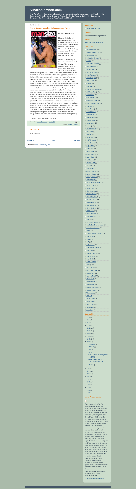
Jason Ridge (90, 157)
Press (88, 230)
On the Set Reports (92, 222)
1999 (88, 385)
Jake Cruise (90, 151)
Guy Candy (90, 146)
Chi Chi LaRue (91, 92)
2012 (88, 325)
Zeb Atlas (89, 310)
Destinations (90, 114)
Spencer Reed (91, 276)
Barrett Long (90, 55)
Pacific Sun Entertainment (94, 225)
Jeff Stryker (90, 160)
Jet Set (88, 165)
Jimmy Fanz (90, 168)
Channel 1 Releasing (93, 89)
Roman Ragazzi (91, 253)
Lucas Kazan (90, 185)
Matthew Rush (91, 194)
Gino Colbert (90, 143)
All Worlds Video (91, 49)
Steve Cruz (90, 279)
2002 (88, 376)
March (91, 365)
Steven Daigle (91, 282)
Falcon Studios (91, 129)
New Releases (91, 216)
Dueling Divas (90, 120)
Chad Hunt (89, 86)
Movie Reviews (73, 124)
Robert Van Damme (92, 247)
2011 (88, 328)
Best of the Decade (92, 64)
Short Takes (90, 267)
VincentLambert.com (46, 10)
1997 (88, 390)
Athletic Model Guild (92, 52)
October (91, 347)
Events (88, 126)
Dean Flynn (90, 109)
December (92, 344)
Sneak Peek (90, 273)
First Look (89, 131)
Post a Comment (34, 133)
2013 (88, 322)
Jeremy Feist (90, 163)
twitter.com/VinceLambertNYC (94, 42)
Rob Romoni (90, 245)
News (88, 219)
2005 (88, 368)
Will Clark (89, 307)
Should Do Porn (91, 270)
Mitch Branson (91, 205)
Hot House (89, 148)
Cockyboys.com (91, 100)
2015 (88, 317)
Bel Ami (88, 61)
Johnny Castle (91, 171)
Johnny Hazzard (91, 177)
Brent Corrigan (91, 78)
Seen (88, 264)
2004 (88, 371)
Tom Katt (89, 296)
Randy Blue (90, 236)
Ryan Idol (89, 259)
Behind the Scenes (92, 58)
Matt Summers (91, 191)
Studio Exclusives (92, 287)
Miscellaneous (91, 202)
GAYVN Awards (91, 140)
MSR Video (90, 211)
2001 (88, 379)
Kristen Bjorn (90, 180)
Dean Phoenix (91, 112)
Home (53, 140)
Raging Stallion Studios (93, 233)
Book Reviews (91, 75)
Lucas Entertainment (93, 182)
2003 (88, 374)
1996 (88, 393)
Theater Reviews (91, 290)
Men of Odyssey (91, 197)
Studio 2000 (90, 284)
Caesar (88, 83)
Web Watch (90, 304)
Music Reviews (91, 213)
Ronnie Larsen (91, 256)
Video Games (90, 299)
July (90, 349)
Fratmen (89, 134)
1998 (88, 387)
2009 (88, 333)
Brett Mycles (90, 80)
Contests (89, 106)
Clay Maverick (91, 97)
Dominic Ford (90, 117)
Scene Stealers (91, 262)
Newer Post (30, 140)
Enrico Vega (90, 123)
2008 (88, 336)
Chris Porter (90, 95)
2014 (88, 320)
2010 (88, 331)
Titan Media (90, 293)
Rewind (88, 239)
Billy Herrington (91, 66)
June (90, 352)
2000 (88, 382)
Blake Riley (90, 69)
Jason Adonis (90, 154)
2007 (88, 339)
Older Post (76, 140)
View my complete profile (95, 478)
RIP (87, 242)
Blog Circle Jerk (91, 72)
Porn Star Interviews (92, 228)
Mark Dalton (90, 188)
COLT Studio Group (92, 103)
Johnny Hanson (91, 174)
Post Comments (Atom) (42, 145)
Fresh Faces (90, 137)
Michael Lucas (91, 199)
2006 (88, 342)
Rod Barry (89, 250)
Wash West (90, 301)
